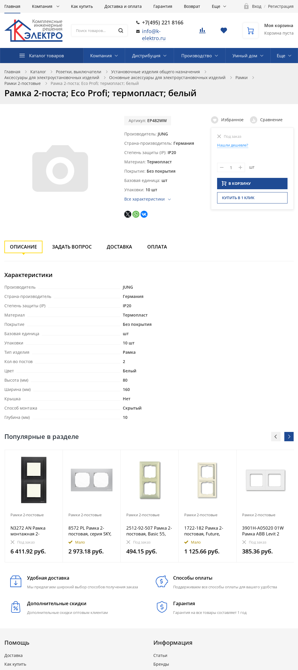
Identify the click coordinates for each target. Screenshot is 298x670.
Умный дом (245, 55)
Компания (43, 6)
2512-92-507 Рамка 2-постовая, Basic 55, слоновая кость (149, 531)
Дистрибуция (146, 55)
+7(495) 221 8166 (162, 22)
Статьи (160, 655)
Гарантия (162, 6)
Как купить (82, 6)
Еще (216, 6)
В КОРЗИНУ (236, 185)
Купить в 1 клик (238, 199)
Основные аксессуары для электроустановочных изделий (167, 77)
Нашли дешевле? (232, 145)
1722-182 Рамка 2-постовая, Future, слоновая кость (203, 531)
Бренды (161, 664)
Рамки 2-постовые (22, 83)
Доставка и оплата (123, 6)
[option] (34, 506)
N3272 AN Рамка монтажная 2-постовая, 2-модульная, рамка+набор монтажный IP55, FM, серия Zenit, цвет (33, 531)
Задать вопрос (72, 247)
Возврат (192, 6)
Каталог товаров (46, 55)
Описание (23, 247)
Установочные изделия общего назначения (155, 71)
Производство (196, 55)
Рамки (241, 77)
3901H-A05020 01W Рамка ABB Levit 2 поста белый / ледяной (263, 531)
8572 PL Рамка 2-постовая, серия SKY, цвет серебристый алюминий (89, 531)
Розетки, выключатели (78, 71)
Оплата (157, 247)
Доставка (119, 247)
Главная (12, 6)
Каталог (38, 71)
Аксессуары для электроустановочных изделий (51, 77)
